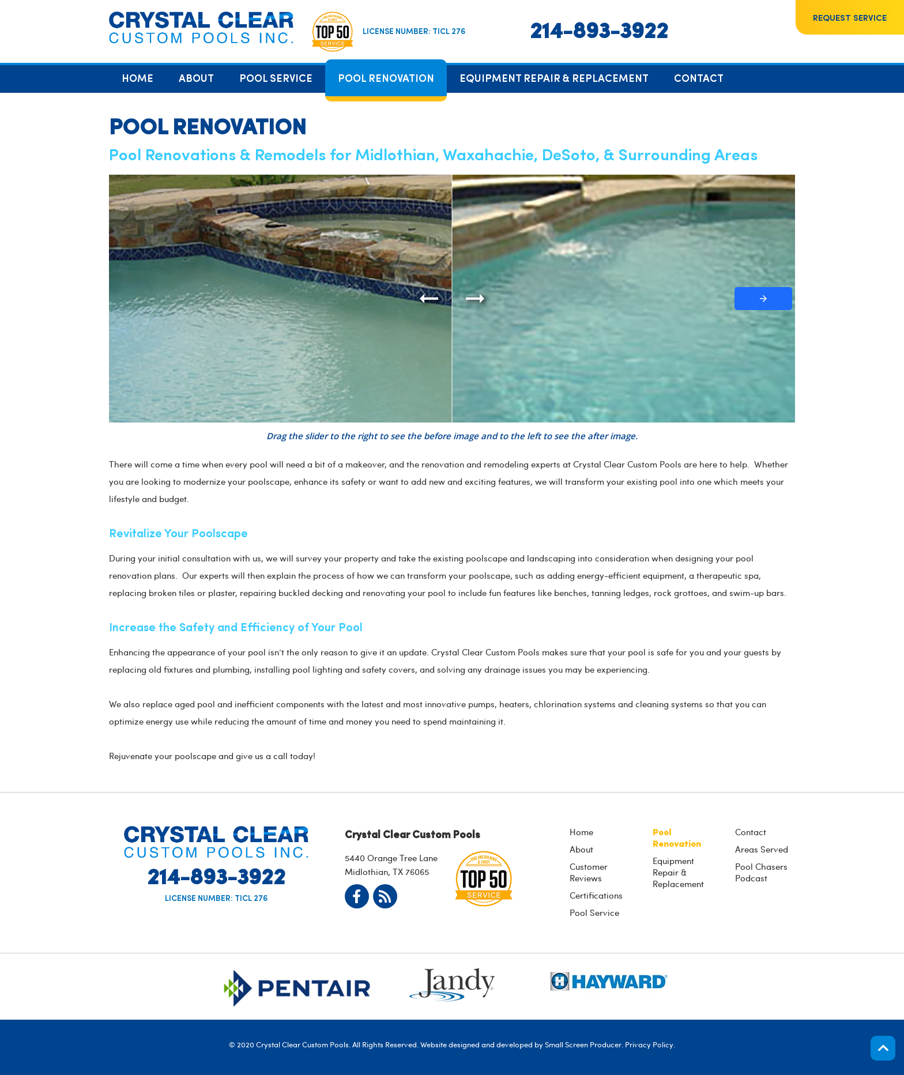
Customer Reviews (589, 872)
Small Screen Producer (583, 1044)
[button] (763, 298)
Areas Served (761, 849)
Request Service (850, 17)
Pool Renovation (677, 837)
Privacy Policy (649, 1044)
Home (581, 832)
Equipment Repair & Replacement (678, 872)
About (581, 849)
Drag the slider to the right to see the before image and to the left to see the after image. (452, 436)
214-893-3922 (599, 28)
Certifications (596, 895)
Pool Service (594, 912)
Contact (750, 832)
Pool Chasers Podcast (761, 872)
